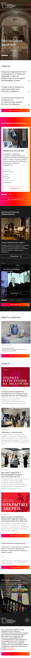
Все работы (15, 356)
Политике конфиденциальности (9, 648)
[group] (15, 159)
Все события (15, 110)
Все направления (15, 199)
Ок (15, 654)
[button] (4, 55)
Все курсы (15, 304)
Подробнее (15, 50)
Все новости (15, 536)
